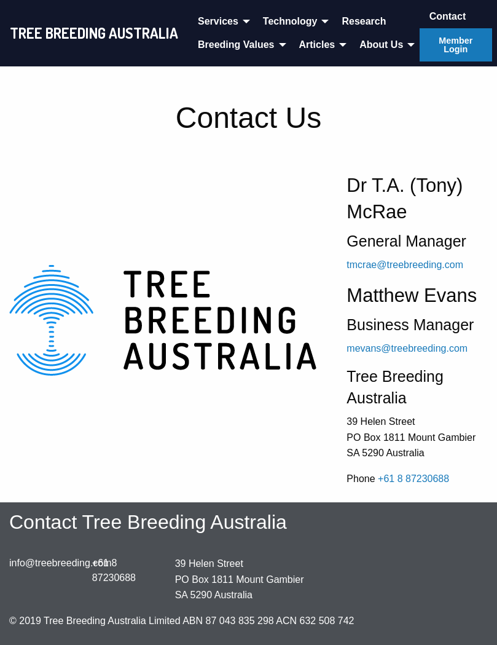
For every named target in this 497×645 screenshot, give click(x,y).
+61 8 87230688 (413, 478)
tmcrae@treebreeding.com (404, 264)
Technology (290, 21)
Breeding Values (236, 44)
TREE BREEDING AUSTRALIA (94, 32)
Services (218, 21)
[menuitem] (220, 21)
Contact (447, 16)
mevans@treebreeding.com (407, 348)
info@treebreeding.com (60, 563)
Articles (317, 44)
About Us (381, 44)
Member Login (455, 45)
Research (364, 21)
